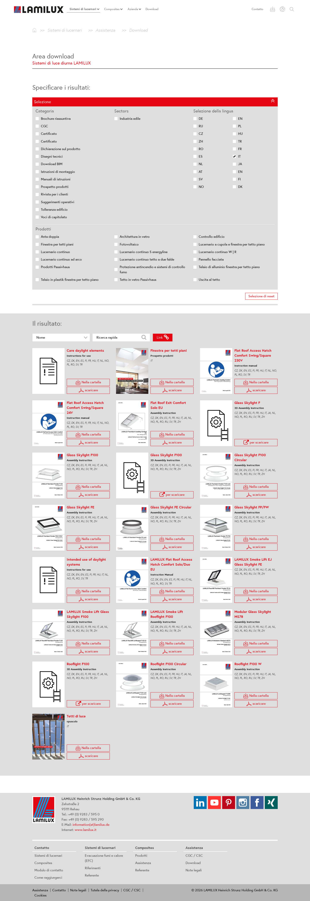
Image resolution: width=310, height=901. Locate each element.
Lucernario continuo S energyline (143, 252)
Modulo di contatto (48, 870)
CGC (44, 126)
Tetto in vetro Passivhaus (138, 280)
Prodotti (141, 855)
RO (201, 149)
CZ (201, 134)
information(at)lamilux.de (91, 824)
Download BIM (51, 164)
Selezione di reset (261, 296)
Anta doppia (50, 237)
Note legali (194, 870)
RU (201, 126)
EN (240, 119)
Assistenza (143, 863)
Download (193, 863)
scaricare (88, 756)
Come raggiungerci (48, 877)
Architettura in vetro (135, 237)
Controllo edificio (212, 237)
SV (201, 179)
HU (240, 134)
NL (201, 164)
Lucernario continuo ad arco (61, 259)
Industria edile (130, 119)
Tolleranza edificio (54, 209)
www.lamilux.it (85, 829)
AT (200, 172)
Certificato (49, 134)
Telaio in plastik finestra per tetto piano (70, 280)
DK (240, 187)
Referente (92, 875)
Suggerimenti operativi (57, 202)
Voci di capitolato (54, 217)
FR (240, 149)
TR (240, 141)
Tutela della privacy (105, 890)
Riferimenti (93, 868)
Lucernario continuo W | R (217, 252)
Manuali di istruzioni (55, 179)
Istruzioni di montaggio (58, 172)
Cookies (40, 895)
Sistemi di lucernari (48, 855)
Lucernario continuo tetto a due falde (147, 259)
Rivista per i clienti (54, 194)
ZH (201, 141)
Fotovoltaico (129, 244)
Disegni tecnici (52, 156)
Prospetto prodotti (54, 187)
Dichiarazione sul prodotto (60, 149)
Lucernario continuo (55, 252)
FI (239, 179)
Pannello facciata (211, 259)
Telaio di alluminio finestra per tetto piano (229, 267)
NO (201, 187)
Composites (43, 863)
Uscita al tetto (209, 280)
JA (240, 164)
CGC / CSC (194, 855)
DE (201, 119)
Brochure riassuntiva (56, 119)
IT (239, 156)
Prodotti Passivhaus (55, 267)
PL (240, 126)
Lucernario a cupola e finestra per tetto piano (232, 244)
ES (201, 156)
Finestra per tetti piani (57, 244)
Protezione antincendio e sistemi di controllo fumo (152, 269)
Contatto (257, 9)
